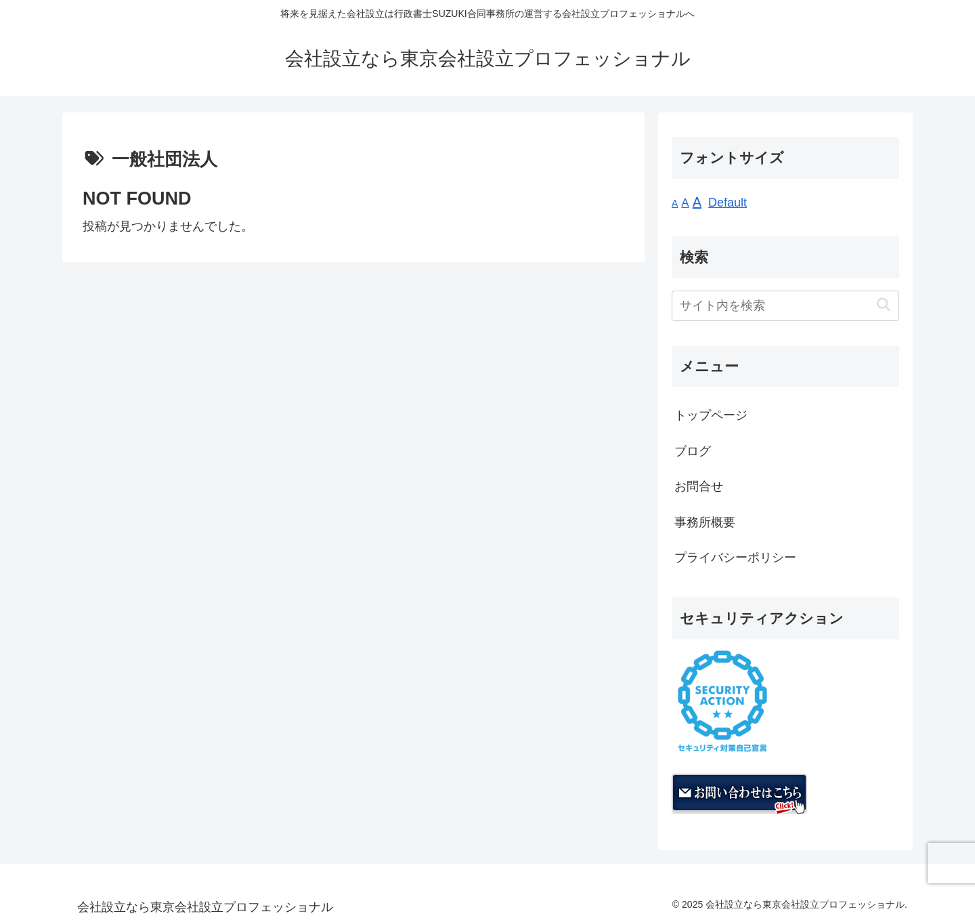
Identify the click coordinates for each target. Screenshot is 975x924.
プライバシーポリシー (735, 557)
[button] (883, 305)
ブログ (692, 451)
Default (727, 202)
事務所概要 (704, 522)
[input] (785, 306)
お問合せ (698, 486)
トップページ (711, 415)
